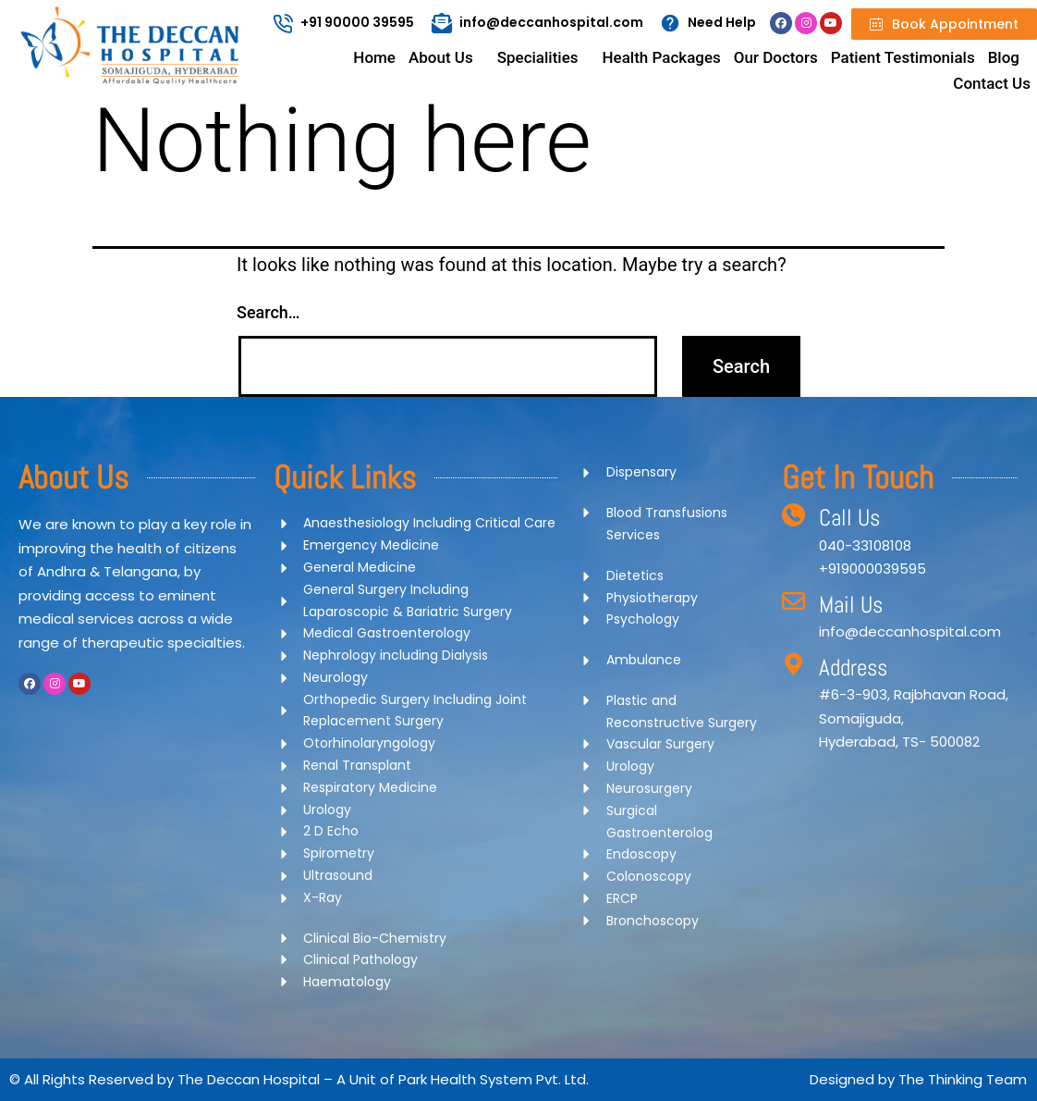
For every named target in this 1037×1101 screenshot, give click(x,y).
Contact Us (992, 83)
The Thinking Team (962, 1079)
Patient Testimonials (903, 57)
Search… (268, 312)
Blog (1003, 57)
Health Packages (662, 57)
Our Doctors (776, 57)
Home (374, 57)
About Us (441, 57)
